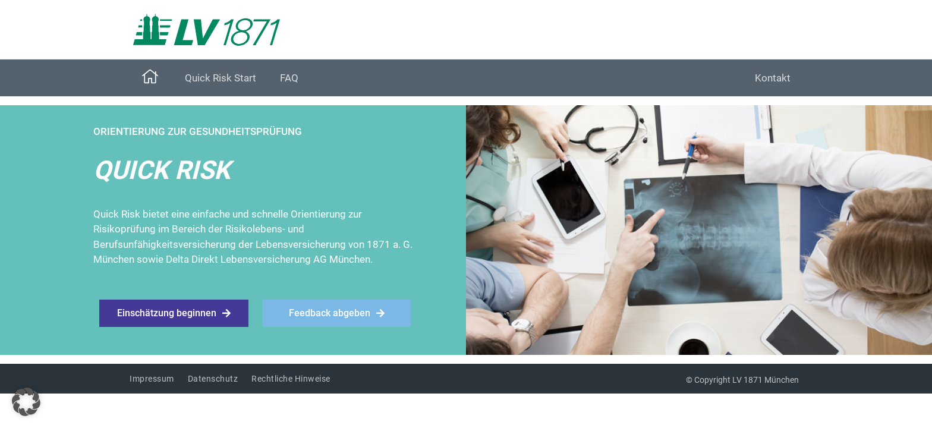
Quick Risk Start (220, 78)
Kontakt (773, 78)
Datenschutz (213, 378)
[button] (26, 402)
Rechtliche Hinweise (290, 378)
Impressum (152, 378)
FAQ (289, 78)
